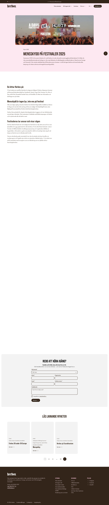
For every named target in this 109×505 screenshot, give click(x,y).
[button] (64, 459)
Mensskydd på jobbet (60, 486)
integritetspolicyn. (43, 396)
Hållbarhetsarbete (75, 482)
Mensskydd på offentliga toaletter (60, 489)
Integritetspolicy (37, 502)
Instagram (91, 480)
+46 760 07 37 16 (11, 486)
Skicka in (35, 400)
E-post (33, 381)
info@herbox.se (10, 488)
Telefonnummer (58, 381)
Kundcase (76, 6)
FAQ (72, 486)
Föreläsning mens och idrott (61, 492)
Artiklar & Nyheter (75, 489)
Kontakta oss (98, 6)
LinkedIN (91, 484)
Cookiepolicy (29, 502)
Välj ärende (34, 369)
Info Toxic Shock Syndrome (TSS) (77, 491)
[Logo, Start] (11, 6)
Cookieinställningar (20, 502)
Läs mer (11, 448)
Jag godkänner (40, 396)
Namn (33, 375)
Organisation (58, 375)
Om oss (82, 6)
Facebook (91, 482)
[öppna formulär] (106, 53)
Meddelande (34, 387)
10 (60, 459)
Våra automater (57, 6)
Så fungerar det (67, 6)
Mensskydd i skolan (59, 484)
